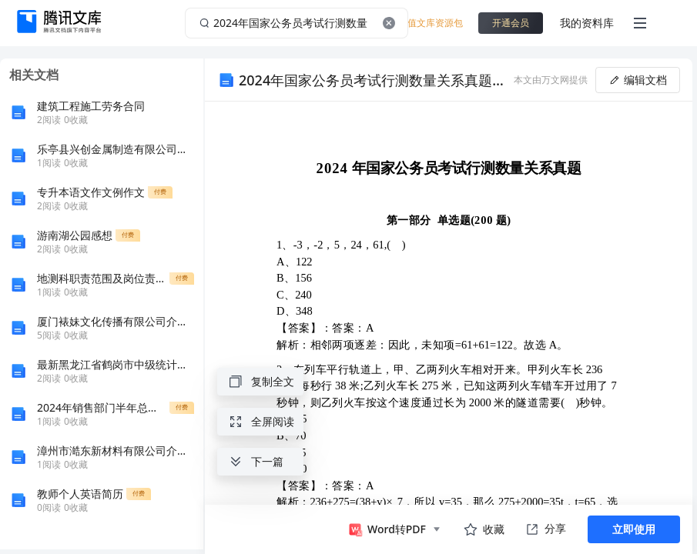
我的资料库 (587, 22)
